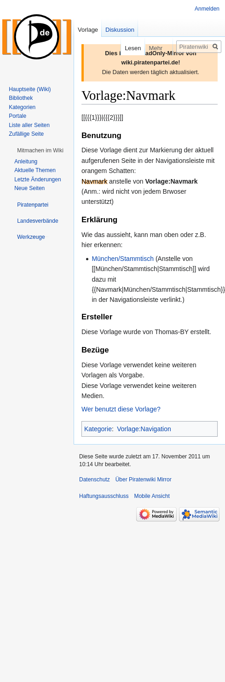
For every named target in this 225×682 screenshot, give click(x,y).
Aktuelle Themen (35, 170)
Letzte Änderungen (37, 179)
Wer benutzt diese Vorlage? (121, 409)
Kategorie (98, 429)
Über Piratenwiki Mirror (143, 479)
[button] (40, 150)
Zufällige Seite (26, 134)
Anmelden (207, 9)
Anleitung (25, 161)
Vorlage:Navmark (171, 181)
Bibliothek (21, 98)
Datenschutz (94, 479)
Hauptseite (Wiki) (30, 89)
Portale (17, 116)
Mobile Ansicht (151, 496)
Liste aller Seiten (29, 125)
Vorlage (88, 29)
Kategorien (22, 107)
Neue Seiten (29, 188)
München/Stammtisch (123, 258)
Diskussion (119, 29)
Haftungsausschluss (103, 496)
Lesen (127, 48)
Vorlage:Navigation (144, 429)
